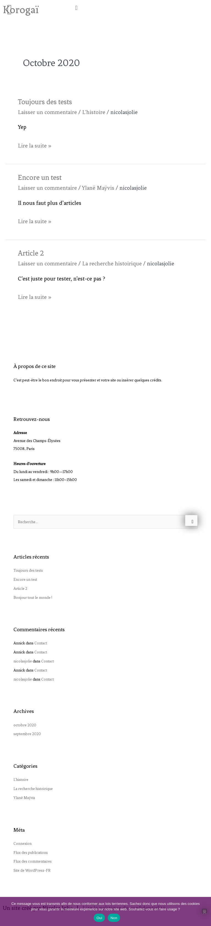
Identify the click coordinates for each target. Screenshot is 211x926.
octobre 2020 (24, 725)
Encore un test (40, 177)
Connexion (22, 843)
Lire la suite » (34, 145)
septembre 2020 (27, 734)
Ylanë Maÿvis (98, 188)
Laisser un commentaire (47, 112)
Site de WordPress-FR (32, 870)
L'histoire (93, 112)
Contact (40, 643)
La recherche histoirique (112, 263)
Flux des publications (30, 852)
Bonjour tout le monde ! (32, 597)
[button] (140, 8)
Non (113, 918)
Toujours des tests (45, 102)
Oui (99, 918)
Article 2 (31, 253)
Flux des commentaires (32, 861)
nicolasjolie (22, 661)
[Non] (204, 911)
